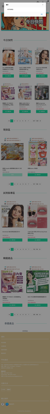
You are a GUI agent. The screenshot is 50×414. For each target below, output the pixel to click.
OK (42, 14)
